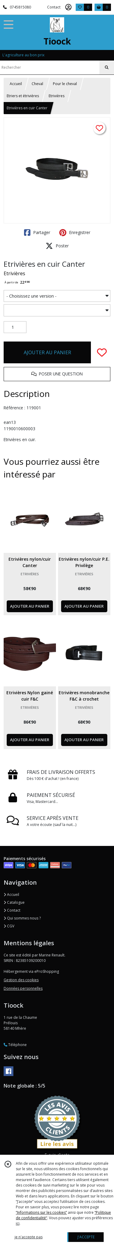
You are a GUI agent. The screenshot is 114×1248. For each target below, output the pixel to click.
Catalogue (14, 902)
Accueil (16, 83)
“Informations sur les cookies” (41, 1212)
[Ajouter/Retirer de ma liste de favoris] (102, 352)
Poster (57, 245)
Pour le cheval (65, 83)
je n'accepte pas (29, 1237)
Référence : (15, 408)
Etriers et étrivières (23, 95)
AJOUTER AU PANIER (47, 352)
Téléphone (15, 1044)
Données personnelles (23, 988)
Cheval (37, 83)
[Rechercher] (106, 67)
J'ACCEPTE (86, 1237)
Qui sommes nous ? (22, 918)
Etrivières (56, 95)
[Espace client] (68, 7)
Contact (53, 7)
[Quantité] (15, 327)
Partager (37, 232)
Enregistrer (74, 232)
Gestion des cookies (21, 979)
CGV (9, 926)
